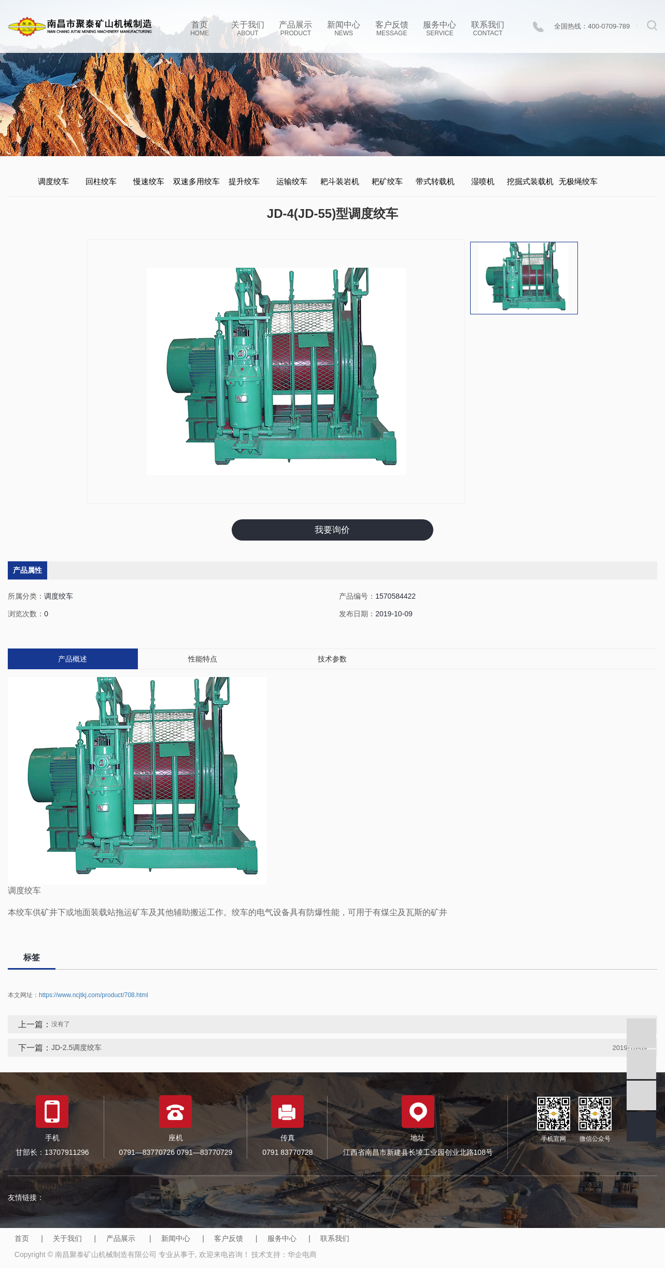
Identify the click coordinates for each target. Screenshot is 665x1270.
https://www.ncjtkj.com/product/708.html (93, 997)
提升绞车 (244, 181)
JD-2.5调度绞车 (76, 1049)
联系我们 (488, 28)
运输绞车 (291, 181)
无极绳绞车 (578, 181)
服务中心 (440, 28)
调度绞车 (53, 181)
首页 (200, 28)
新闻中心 (344, 28)
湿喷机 (482, 181)
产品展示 (296, 28)
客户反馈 (391, 28)
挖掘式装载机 (530, 181)
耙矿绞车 (387, 181)
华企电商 (302, 1256)
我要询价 (332, 531)
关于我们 (248, 28)
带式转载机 (435, 181)
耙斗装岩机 (339, 181)
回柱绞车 (101, 181)
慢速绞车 (148, 181)
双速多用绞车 (196, 181)
